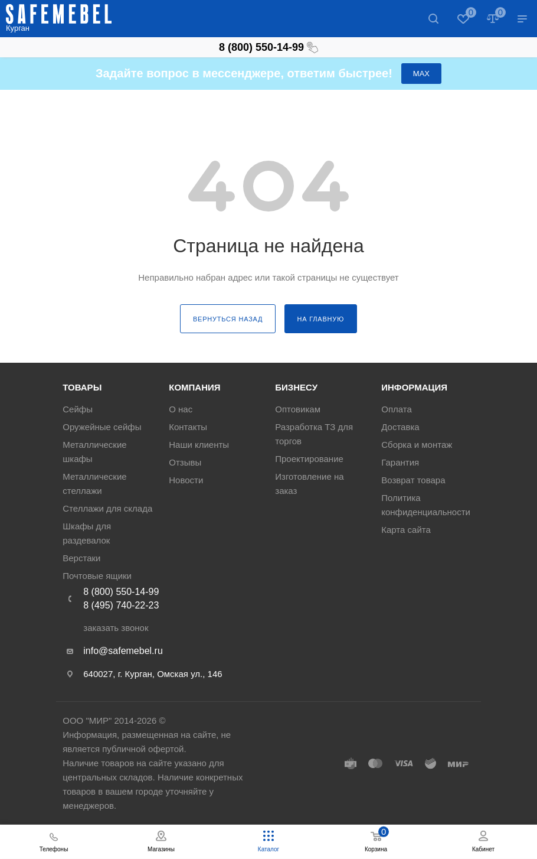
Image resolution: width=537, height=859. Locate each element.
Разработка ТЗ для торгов (314, 434)
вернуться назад (228, 319)
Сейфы (78, 409)
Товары (82, 387)
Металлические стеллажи (94, 483)
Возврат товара (413, 480)
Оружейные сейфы (102, 427)
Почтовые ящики (97, 576)
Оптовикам (297, 409)
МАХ (421, 73)
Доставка (400, 427)
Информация (414, 387)
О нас (180, 409)
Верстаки (81, 558)
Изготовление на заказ (309, 483)
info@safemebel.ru (123, 651)
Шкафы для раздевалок (87, 533)
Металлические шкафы (94, 452)
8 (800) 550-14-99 (268, 47)
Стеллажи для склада (107, 508)
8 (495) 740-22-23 (121, 605)
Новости (186, 480)
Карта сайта (406, 530)
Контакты (188, 427)
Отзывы (185, 462)
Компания (194, 387)
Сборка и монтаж (416, 445)
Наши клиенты (199, 445)
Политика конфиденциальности (425, 505)
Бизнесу (296, 387)
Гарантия (400, 462)
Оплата (396, 409)
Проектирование (309, 459)
